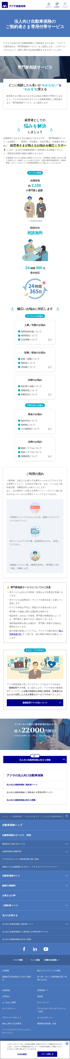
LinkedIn (35, 949)
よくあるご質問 (9, 1002)
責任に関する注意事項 (11, 1023)
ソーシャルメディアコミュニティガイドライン (16, 1031)
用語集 (40, 996)
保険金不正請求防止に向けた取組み (16, 978)
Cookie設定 (22, 1054)
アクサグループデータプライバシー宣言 (51, 1010)
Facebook (24, 949)
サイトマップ (43, 1002)
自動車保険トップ (12, 825)
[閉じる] (67, 1043)
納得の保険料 (9, 885)
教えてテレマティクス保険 (48, 971)
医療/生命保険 (51, 960)
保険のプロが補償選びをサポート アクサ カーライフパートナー (29, 867)
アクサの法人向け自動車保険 (25, 775)
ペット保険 (35, 960)
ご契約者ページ (10, 905)
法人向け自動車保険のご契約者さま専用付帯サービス (30, 792)
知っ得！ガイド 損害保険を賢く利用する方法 (52, 978)
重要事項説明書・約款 (46, 1023)
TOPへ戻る (66, 816)
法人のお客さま (32, 816)
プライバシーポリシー (11, 1017)
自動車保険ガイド (11, 875)
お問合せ (6, 996)
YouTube (46, 949)
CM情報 (5, 971)
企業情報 (6, 990)
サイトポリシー (9, 1008)
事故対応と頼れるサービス (13, 844)
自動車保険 (17, 816)
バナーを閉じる (47, 1054)
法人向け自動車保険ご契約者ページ (22, 785)
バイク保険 (18, 960)
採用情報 (41, 990)
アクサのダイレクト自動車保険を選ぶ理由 (20, 859)
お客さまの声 (9, 895)
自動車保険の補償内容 (11, 851)
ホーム (5, 816)
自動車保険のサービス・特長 (16, 835)
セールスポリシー (45, 1017)
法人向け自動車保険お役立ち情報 (21, 800)
